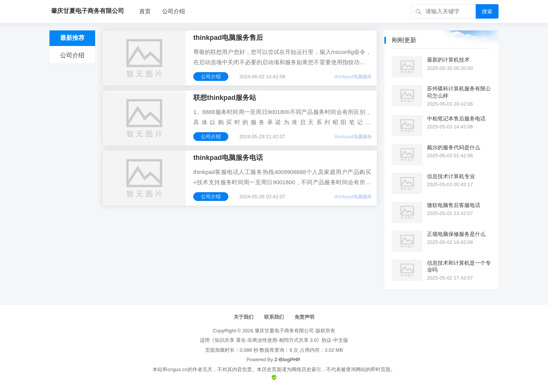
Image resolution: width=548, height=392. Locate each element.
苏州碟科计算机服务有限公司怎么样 (459, 91)
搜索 (487, 11)
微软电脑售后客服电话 (453, 205)
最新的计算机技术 (448, 60)
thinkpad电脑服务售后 (228, 37)
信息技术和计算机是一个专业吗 (459, 266)
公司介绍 (173, 11)
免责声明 (304, 317)
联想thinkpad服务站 (224, 97)
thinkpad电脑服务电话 (228, 157)
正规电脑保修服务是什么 (456, 234)
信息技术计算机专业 (451, 176)
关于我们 (243, 317)
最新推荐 (72, 38)
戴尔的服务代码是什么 (453, 147)
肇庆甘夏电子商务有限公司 (284, 331)
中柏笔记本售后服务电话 (456, 118)
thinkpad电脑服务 (353, 76)
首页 (145, 11)
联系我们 (274, 317)
